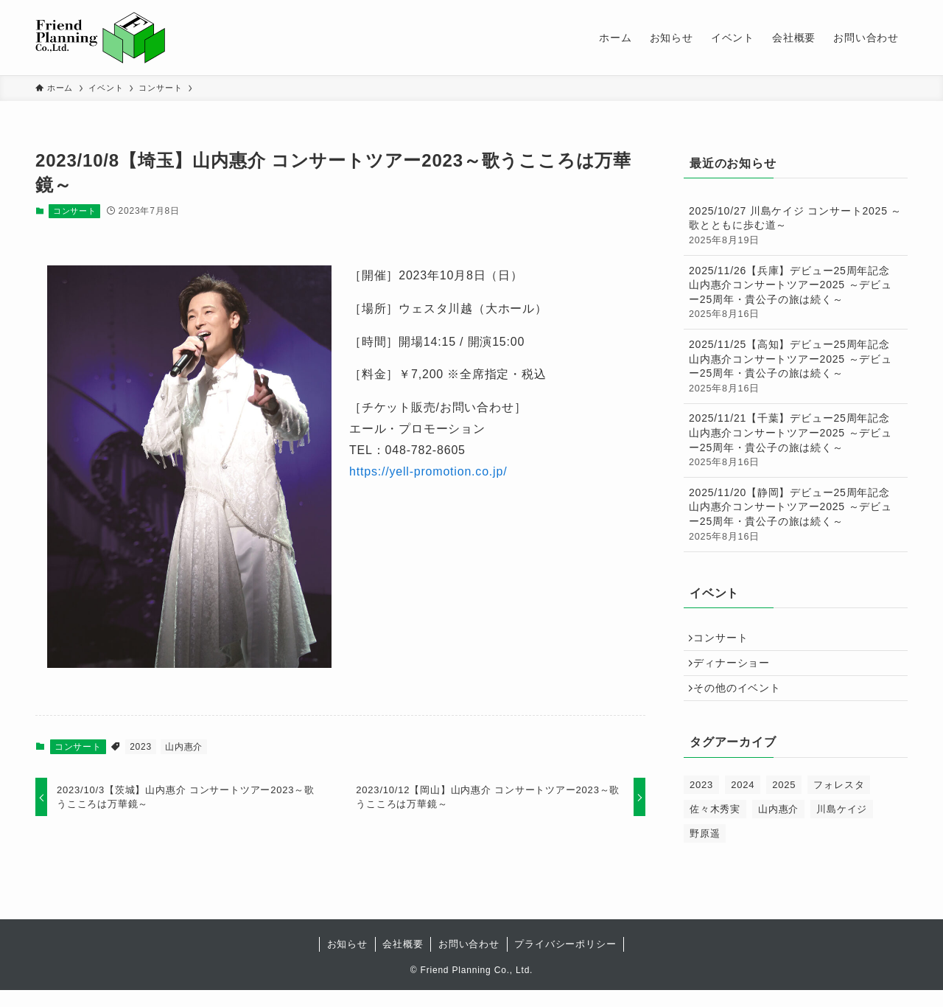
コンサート (75, 210)
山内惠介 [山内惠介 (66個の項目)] (778, 826)
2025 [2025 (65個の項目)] (784, 801)
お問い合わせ (468, 960)
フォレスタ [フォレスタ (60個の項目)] (838, 801)
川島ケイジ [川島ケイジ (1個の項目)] (841, 826)
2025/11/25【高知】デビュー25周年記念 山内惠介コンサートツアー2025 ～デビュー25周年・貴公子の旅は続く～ (795, 366)
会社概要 (402, 960)
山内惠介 (184, 747)
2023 (141, 747)
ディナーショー (737, 671)
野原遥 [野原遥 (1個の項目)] (705, 850)
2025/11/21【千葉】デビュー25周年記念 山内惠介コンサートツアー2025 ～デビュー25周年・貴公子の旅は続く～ (795, 440)
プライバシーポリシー (565, 960)
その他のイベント (742, 702)
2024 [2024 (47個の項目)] (742, 801)
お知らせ (347, 960)
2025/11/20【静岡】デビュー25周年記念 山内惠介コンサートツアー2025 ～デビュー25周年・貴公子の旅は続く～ (795, 515)
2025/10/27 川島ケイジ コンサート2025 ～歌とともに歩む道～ (795, 226)
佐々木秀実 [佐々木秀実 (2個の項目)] (715, 826)
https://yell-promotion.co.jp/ (428, 471)
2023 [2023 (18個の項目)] (701, 801)
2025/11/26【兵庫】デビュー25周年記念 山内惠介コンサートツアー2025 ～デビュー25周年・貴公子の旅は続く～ (795, 293)
